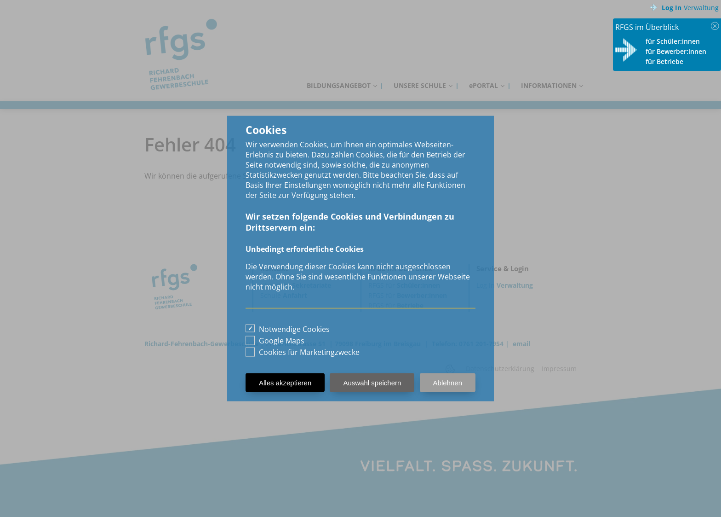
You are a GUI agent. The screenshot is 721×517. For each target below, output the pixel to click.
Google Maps (281, 341)
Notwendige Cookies (294, 329)
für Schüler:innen (673, 41)
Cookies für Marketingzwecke (309, 352)
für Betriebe (664, 61)
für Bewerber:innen (676, 51)
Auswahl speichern (372, 383)
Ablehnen (447, 383)
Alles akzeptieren (285, 383)
